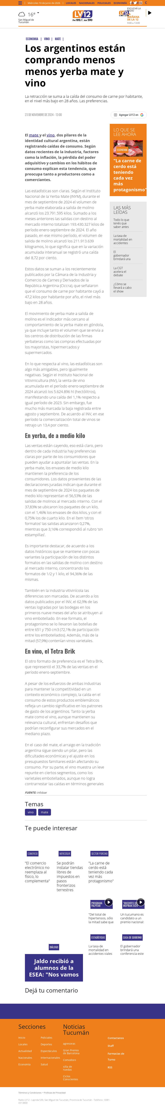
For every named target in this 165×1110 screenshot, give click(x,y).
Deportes (46, 1044)
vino (51, 135)
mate (34, 135)
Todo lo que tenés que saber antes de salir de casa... (121, 227)
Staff (111, 1046)
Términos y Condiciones (29, 1092)
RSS (110, 1067)
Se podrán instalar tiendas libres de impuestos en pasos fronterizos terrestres (70, 876)
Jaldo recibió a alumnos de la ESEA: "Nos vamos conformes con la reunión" (54, 974)
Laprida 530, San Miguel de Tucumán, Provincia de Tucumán (61, 1099)
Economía (120, 3)
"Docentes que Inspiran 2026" (131, 904)
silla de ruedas (67, 1068)
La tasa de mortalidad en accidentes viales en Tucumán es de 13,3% (122, 245)
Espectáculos (49, 1051)
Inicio (21, 1037)
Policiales (104, 3)
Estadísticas (98, 937)
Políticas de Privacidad (55, 1092)
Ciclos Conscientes (70, 1077)
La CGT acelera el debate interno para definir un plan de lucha (122, 277)
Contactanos (116, 1038)
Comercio (33, 854)
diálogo (54, 947)
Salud (44, 1064)
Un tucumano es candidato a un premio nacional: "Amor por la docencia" (132, 922)
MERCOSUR (65, 854)
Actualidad (25, 1051)
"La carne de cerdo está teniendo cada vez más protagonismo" (130, 175)
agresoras (69, 1043)
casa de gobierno (132, 937)
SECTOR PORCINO (99, 854)
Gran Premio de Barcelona (71, 1051)
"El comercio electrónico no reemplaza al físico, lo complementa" (37, 872)
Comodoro (69, 1060)
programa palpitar (96, 904)
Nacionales (86, 3)
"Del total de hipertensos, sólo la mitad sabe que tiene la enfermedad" (101, 922)
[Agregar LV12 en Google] (129, 115)
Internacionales (50, 1057)
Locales (71, 3)
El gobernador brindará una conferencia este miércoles (121, 261)
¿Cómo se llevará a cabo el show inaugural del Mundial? (122, 291)
